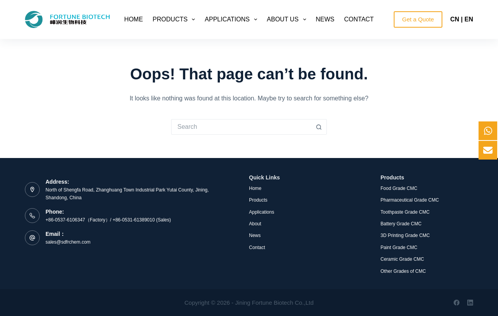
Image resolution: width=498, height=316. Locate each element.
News (325, 19)
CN (454, 19)
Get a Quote (418, 19)
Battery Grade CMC (401, 223)
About (255, 223)
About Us (288, 19)
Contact (359, 19)
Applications (232, 19)
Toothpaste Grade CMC (405, 212)
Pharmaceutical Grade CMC (410, 200)
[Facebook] (456, 302)
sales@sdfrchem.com (68, 242)
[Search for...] (241, 127)
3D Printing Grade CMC (405, 235)
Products (175, 19)
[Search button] (319, 127)
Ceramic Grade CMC (402, 259)
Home (133, 19)
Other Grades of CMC (403, 271)
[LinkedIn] (470, 302)
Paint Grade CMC (399, 247)
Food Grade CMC (399, 188)
